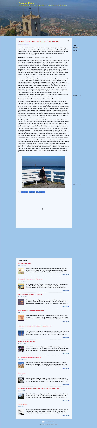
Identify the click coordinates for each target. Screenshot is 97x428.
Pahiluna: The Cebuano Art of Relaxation (30, 279)
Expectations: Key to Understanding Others (31, 310)
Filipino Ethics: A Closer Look (26, 342)
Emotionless (21, 373)
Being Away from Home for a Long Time (30, 295)
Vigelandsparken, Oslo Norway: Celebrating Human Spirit (35, 326)
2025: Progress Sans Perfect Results (29, 357)
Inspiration (31, 192)
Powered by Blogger (48, 421)
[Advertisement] (83, 16)
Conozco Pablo (26, 3)
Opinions (42, 192)
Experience (24, 192)
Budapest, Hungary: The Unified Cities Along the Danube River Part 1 (38, 389)
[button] (68, 41)
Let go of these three (24, 263)
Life (37, 192)
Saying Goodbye (22, 404)
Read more (66, 274)
